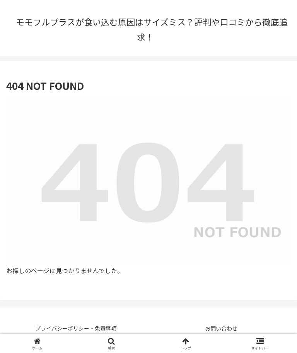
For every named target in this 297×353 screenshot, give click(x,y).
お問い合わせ (221, 328)
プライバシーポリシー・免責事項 (75, 328)
